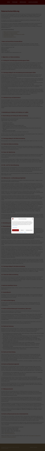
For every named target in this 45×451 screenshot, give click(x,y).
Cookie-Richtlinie (21, 232)
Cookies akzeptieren (15, 230)
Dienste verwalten (15, 227)
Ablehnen (22, 230)
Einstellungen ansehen (29, 230)
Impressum (25, 232)
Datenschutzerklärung (14, 225)
